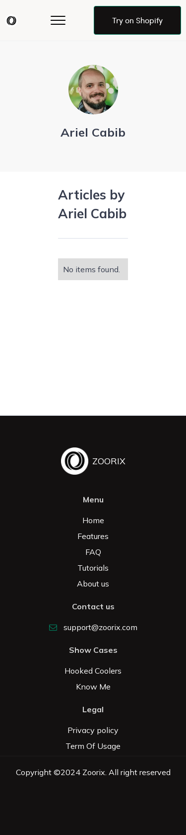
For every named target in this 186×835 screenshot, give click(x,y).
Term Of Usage (93, 746)
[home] (13, 20)
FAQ (93, 552)
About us (93, 584)
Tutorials (93, 568)
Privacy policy (93, 730)
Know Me (93, 686)
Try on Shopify (137, 20)
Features (93, 536)
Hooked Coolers (93, 671)
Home (93, 520)
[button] (58, 20)
